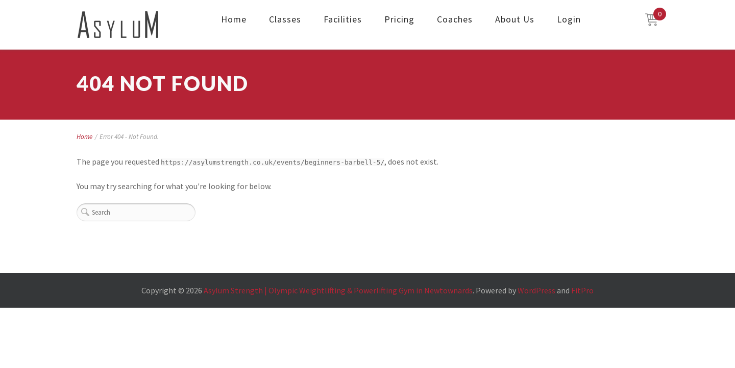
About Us (514, 19)
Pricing (399, 19)
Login (569, 19)
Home (234, 19)
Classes (285, 19)
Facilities (343, 19)
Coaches (455, 19)
